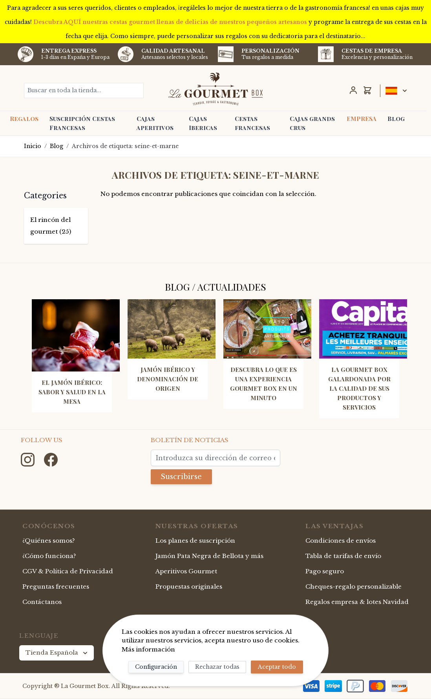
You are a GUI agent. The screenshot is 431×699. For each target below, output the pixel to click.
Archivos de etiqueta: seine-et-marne (125, 146)
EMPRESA (361, 119)
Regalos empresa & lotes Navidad (357, 602)
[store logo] (215, 89)
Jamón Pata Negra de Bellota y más (209, 556)
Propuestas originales (188, 586)
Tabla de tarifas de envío (343, 556)
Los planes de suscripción (195, 541)
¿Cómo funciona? (49, 556)
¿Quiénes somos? (48, 541)
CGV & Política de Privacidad (67, 571)
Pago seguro (324, 571)
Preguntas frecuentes (55, 586)
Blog (396, 119)
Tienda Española (57, 653)
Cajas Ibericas (203, 123)
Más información (148, 649)
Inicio (32, 146)
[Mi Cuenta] (353, 90)
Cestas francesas (252, 123)
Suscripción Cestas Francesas (82, 123)
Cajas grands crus (312, 123)
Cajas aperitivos (155, 123)
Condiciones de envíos (340, 541)
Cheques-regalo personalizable (353, 586)
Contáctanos (42, 602)
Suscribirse (181, 476)
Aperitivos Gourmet (186, 571)
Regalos (24, 119)
